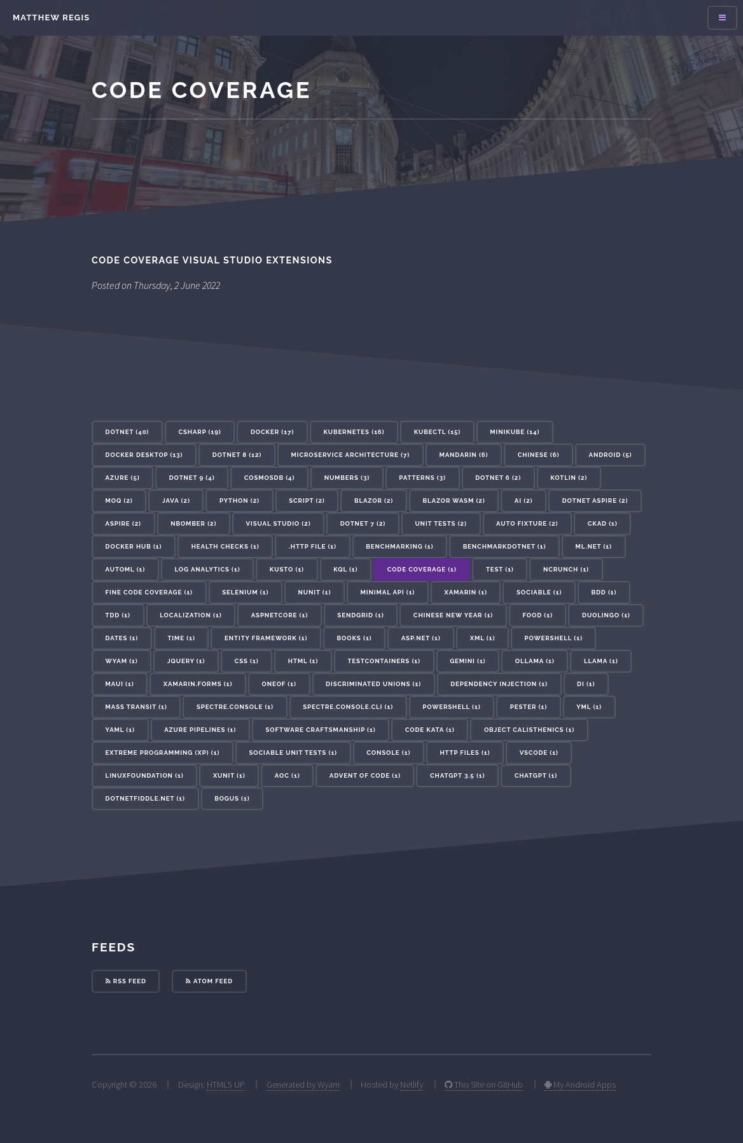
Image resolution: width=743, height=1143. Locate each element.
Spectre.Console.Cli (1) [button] (348, 706)
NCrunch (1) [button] (566, 569)
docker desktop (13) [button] (144, 454)
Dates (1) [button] (122, 638)
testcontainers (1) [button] (383, 660)
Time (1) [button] (181, 638)
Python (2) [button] (239, 500)
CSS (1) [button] (247, 660)
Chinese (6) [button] (539, 454)
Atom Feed (209, 981)
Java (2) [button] (176, 500)
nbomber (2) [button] (193, 523)
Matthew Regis (51, 17)
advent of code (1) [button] (365, 775)
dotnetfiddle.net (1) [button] (145, 798)
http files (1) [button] (465, 752)
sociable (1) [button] (539, 592)
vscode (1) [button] (539, 752)
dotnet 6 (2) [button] (498, 477)
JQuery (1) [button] (186, 660)
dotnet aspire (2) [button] (595, 500)
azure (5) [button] (123, 477)
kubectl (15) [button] (437, 431)
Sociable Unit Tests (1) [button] (293, 752)
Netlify (411, 1084)
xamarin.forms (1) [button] (198, 683)
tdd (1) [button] (118, 615)
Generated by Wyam (303, 1084)
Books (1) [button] (354, 638)
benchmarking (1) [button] (399, 546)
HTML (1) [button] (303, 660)
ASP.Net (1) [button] (421, 638)
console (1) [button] (388, 752)
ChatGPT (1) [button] (536, 775)
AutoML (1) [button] (126, 569)
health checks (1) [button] (225, 546)
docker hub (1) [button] (134, 546)
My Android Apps (580, 1084)
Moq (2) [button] (119, 500)
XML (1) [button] (483, 638)
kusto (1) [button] (287, 569)
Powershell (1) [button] (554, 638)
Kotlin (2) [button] (568, 477)
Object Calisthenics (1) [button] (529, 729)
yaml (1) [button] (120, 729)
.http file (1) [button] (313, 546)
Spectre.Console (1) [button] (235, 706)
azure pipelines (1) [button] (200, 729)
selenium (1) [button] (245, 592)
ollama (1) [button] (535, 660)
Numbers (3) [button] (347, 477)
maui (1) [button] (120, 683)
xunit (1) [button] (229, 775)
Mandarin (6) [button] (463, 454)
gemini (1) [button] (467, 660)
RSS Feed (126, 981)
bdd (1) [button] (604, 592)
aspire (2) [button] (123, 523)
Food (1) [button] (537, 615)
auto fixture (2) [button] (527, 523)
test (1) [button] (500, 569)
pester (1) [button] (528, 706)
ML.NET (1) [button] (594, 546)
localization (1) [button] (190, 615)
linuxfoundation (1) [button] (145, 775)
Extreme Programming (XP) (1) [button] (163, 752)
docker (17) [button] (272, 431)
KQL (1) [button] (345, 569)
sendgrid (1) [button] (360, 615)
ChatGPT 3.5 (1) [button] (457, 775)
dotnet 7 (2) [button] (363, 523)
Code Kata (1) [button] (430, 729)
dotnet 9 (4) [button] (192, 477)
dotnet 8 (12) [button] (237, 454)
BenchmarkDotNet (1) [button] (504, 546)
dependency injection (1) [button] (499, 683)
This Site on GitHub (484, 1084)
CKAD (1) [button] (603, 523)
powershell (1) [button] (451, 706)
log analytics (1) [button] (207, 569)
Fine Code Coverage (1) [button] (149, 592)
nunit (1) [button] (314, 592)
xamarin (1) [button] (465, 592)
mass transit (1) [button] (136, 706)
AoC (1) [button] (287, 775)
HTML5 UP (226, 1084)
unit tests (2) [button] (440, 523)
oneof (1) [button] (279, 683)
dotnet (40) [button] (127, 431)
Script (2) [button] (306, 500)
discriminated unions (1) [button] (373, 683)
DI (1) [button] (586, 683)
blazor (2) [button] (373, 500)
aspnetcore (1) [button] (279, 615)
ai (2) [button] (524, 500)
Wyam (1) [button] (122, 660)
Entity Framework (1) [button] (266, 638)
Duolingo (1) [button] (606, 615)
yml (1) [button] (589, 706)
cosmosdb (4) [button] (269, 477)
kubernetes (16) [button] (353, 431)
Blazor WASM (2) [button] (453, 500)
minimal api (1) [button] (388, 592)
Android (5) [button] (610, 454)
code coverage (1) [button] (422, 569)
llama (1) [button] (601, 660)
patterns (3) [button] (422, 477)
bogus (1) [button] (231, 798)
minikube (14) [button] (514, 431)
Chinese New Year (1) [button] (453, 615)
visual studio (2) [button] (278, 523)
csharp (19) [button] (199, 431)
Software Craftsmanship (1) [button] (320, 729)
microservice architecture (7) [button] (350, 454)
